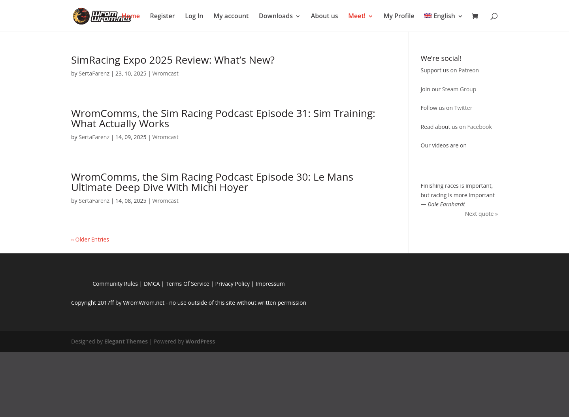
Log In (194, 15)
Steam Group (459, 89)
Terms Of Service (187, 283)
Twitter (463, 107)
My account (231, 15)
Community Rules (115, 283)
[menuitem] (443, 19)
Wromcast (165, 73)
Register (162, 15)
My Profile (399, 15)
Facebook (479, 126)
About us (324, 15)
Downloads (276, 15)
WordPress (200, 341)
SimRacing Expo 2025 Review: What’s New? (173, 60)
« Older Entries (90, 239)
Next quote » (481, 213)
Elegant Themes (126, 341)
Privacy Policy (232, 283)
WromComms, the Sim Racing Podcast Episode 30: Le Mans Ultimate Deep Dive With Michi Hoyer (212, 182)
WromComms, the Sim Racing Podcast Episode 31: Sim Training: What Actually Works (223, 118)
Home (131, 15)
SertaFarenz (94, 73)
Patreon (468, 70)
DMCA (152, 283)
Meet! (357, 15)
